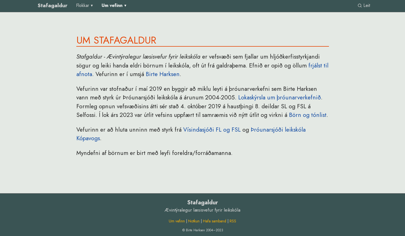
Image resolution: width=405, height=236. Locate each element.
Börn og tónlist (307, 115)
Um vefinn (177, 221)
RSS (233, 221)
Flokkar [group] (82, 5)
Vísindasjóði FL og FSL (212, 129)
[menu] (85, 5)
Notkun (194, 221)
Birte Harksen (163, 74)
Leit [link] (364, 5)
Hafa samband (214, 221)
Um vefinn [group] (112, 5)
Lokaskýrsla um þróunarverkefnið (279, 97)
